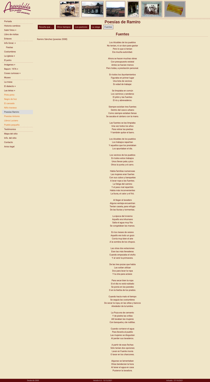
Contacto (8, 142)
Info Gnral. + (10, 43)
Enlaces (8, 38)
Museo (7, 77)
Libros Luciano (11, 120)
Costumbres (10, 51)
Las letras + (9, 90)
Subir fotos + (10, 30)
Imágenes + (9, 64)
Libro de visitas (11, 34)
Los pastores (81, 27)
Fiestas (8, 47)
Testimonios (10, 129)
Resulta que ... (46, 27)
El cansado (9, 103)
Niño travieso (10, 107)
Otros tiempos (64, 27)
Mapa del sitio (11, 133)
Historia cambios (12, 26)
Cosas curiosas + (12, 73)
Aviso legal (9, 146)
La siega (96, 27)
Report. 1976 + (11, 69)
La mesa (8, 82)
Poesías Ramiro (11, 112)
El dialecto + (10, 86)
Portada (8, 21)
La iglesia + (9, 56)
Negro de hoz (10, 99)
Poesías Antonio (12, 116)
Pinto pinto (9, 95)
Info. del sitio (10, 138)
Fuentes (108, 27)
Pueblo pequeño (12, 125)
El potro (8, 60)
